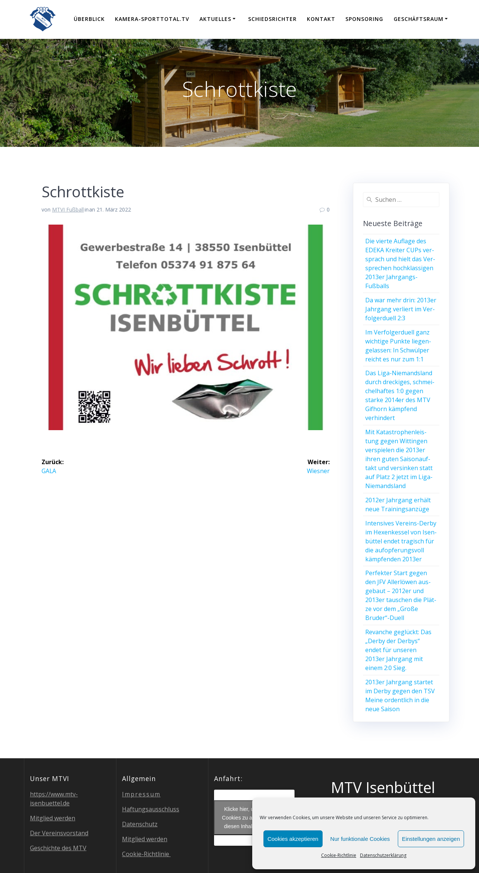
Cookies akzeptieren (293, 839)
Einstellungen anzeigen (431, 839)
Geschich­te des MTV (58, 848)
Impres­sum (141, 794)
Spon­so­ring (364, 18)
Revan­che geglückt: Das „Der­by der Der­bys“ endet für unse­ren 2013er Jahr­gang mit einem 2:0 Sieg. (398, 650)
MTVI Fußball (68, 209)
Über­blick (89, 18)
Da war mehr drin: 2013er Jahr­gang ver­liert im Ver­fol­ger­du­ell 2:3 (400, 309)
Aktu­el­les (215, 18)
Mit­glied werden (52, 818)
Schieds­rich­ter (272, 18)
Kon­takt (321, 18)
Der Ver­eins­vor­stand (59, 833)
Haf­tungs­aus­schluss (150, 809)
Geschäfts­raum (418, 18)
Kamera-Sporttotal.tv (152, 18)
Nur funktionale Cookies (360, 839)
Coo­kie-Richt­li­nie (338, 855)
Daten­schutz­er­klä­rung (383, 855)
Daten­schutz (140, 824)
